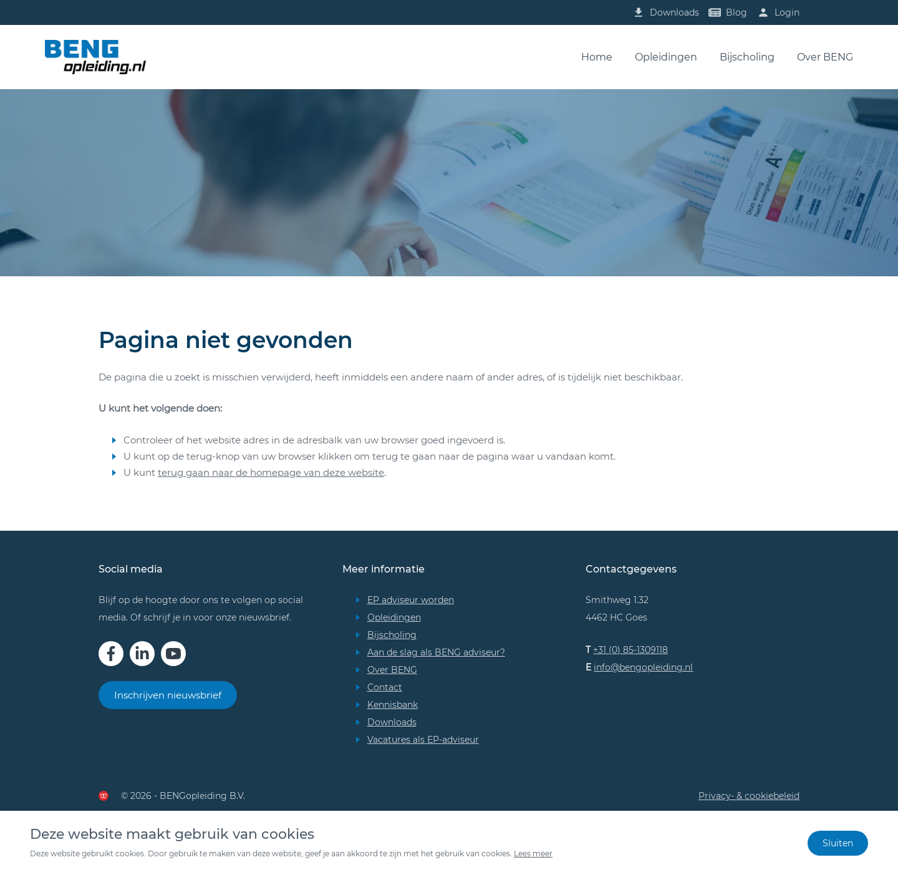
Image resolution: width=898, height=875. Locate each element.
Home (596, 57)
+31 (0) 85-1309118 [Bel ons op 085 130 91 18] (630, 649)
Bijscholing (747, 57)
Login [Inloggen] (787, 12)
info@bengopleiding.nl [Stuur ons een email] (643, 667)
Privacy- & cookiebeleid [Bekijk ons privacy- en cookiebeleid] (748, 795)
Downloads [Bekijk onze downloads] (674, 12)
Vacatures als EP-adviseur (423, 739)
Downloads (392, 722)
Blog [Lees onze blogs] (736, 12)
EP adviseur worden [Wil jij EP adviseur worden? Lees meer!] (410, 600)
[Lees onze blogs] (638, 12)
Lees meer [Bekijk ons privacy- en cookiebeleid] (533, 853)
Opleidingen (666, 57)
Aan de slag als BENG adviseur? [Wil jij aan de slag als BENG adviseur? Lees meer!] (436, 652)
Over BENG (825, 57)
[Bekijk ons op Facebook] (111, 653)
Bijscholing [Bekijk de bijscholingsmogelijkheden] (392, 635)
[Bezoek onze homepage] (95, 57)
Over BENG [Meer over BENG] (392, 669)
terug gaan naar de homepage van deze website (271, 472)
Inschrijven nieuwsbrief (167, 695)
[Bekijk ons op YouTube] (173, 653)
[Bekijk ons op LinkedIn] (142, 653)
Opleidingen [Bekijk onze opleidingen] (394, 617)
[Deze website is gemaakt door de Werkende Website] (104, 796)
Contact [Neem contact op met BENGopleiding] (384, 687)
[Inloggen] (763, 12)
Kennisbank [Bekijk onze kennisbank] (392, 704)
